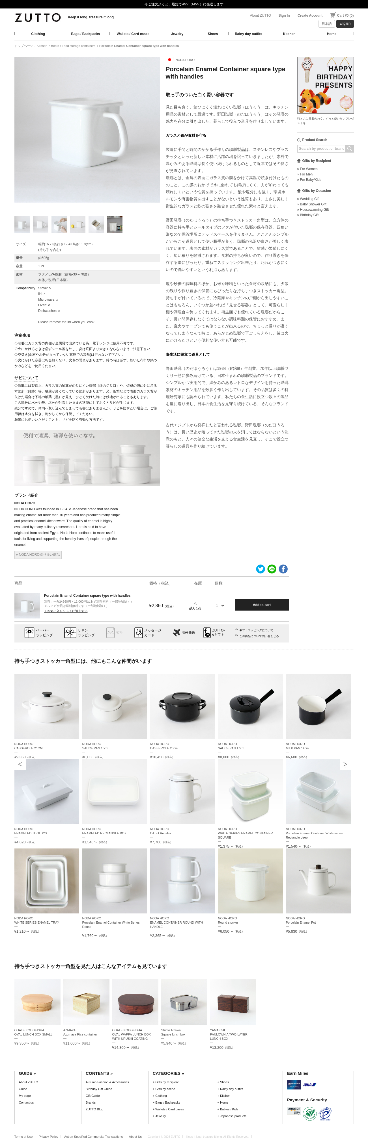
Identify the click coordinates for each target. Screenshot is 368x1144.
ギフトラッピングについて (256, 630)
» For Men (305, 174)
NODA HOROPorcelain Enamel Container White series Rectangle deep (314, 833)
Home (331, 34)
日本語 (327, 24)
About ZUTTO (260, 16)
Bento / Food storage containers (73, 45)
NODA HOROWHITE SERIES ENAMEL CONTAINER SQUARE (245, 833)
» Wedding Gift (308, 199)
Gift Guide (93, 1095)
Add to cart (262, 605)
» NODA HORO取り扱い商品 (38, 555)
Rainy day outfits (248, 34)
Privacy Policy (48, 1136)
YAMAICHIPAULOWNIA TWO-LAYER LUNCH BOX (229, 1034)
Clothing (38, 34)
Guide (23, 1089)
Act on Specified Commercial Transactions (93, 1136)
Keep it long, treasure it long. (91, 17)
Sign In (284, 16)
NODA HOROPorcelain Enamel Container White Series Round (110, 922)
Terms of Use (23, 1136)
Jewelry (177, 34)
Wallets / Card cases (133, 34)
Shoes (213, 34)
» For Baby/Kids (309, 180)
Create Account (310, 16)
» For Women (307, 169)
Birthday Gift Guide (99, 1089)
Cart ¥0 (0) (345, 16)
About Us (135, 1136)
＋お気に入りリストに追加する (66, 611)
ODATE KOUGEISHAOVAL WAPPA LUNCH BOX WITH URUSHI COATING (131, 1034)
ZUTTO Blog (94, 1109)
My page (25, 1095)
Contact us (26, 1102)
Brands (91, 1102)
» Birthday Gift (308, 215)
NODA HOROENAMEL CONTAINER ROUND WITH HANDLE (176, 922)
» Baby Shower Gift (311, 204)
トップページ (23, 45)
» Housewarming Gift (313, 210)
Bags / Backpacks (85, 34)
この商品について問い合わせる (259, 636)
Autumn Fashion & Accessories (107, 1082)
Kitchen (289, 34)
